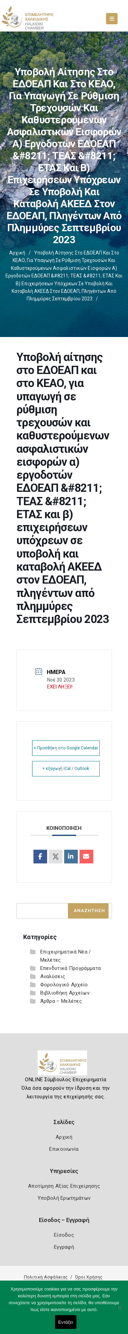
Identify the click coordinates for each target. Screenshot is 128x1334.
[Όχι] (119, 1311)
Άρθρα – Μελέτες (61, 1001)
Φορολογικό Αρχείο (64, 985)
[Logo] (64, 1065)
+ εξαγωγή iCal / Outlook (65, 768)
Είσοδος (64, 1235)
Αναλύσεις (53, 976)
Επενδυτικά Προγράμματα (70, 968)
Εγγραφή (64, 1247)
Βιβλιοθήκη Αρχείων (64, 993)
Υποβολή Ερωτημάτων (64, 1198)
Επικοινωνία (64, 1149)
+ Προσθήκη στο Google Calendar (66, 748)
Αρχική (17, 252)
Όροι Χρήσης (88, 1277)
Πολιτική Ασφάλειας (46, 1277)
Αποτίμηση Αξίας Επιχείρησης (64, 1186)
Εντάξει (65, 1322)
